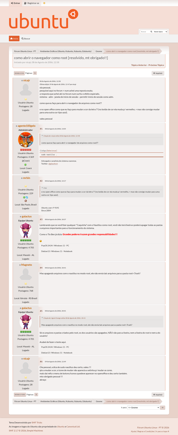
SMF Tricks (37, 422)
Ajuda (133, 431)
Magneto (26, 264)
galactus (27, 216)
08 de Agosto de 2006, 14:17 (55, 181)
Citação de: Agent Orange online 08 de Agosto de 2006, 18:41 (65, 318)
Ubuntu (61, 426)
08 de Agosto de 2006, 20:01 (55, 311)
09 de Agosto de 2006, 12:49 (55, 361)
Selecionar (51, 150)
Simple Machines (35, 430)
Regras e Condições (146, 431)
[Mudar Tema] (44, 3)
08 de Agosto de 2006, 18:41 (55, 268)
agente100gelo (26, 125)
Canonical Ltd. (73, 426)
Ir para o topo (20, 394)
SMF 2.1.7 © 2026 (17, 430)
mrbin (26, 177)
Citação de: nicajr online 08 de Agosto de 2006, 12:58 (62, 136)
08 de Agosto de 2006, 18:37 (55, 219)
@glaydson (53, 163)
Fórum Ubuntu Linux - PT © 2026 (153, 427)
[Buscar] (151, 32)
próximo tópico (156, 65)
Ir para (123, 407)
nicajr (26, 80)
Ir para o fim (19, 73)
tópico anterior (139, 65)
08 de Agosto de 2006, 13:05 (55, 129)
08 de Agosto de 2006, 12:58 (50, 81)
